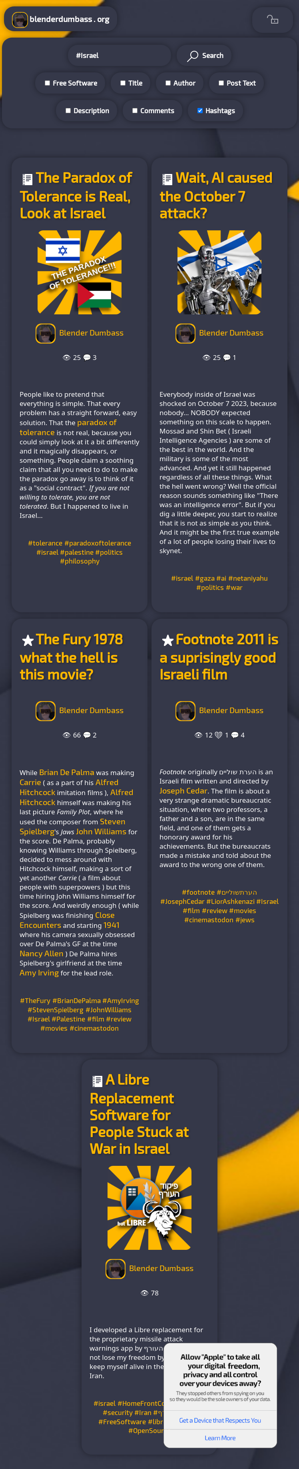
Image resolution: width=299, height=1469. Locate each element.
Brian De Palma (66, 772)
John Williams (101, 831)
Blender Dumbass (91, 332)
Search (204, 56)
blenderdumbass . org (60, 20)
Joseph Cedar (183, 790)
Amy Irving (39, 972)
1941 (112, 924)
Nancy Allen (42, 953)
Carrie (30, 782)
